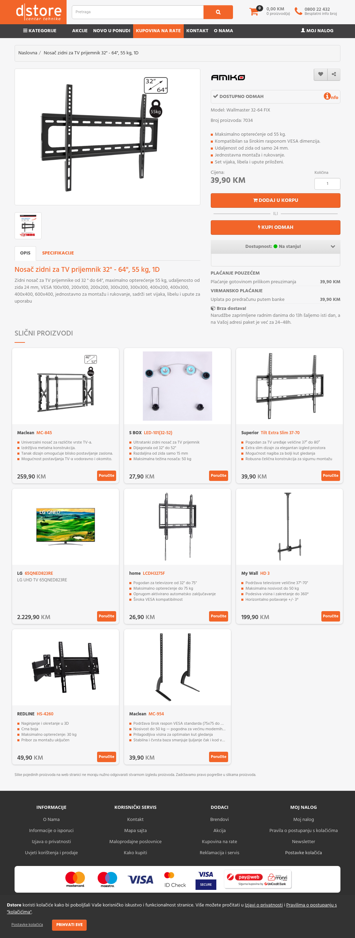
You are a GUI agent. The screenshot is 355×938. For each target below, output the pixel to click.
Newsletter (303, 842)
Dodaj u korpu (275, 200)
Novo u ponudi (111, 31)
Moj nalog (317, 31)
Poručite (106, 475)
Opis (25, 253)
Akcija (219, 831)
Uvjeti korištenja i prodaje (51, 853)
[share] (333, 75)
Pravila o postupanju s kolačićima (303, 831)
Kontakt (198, 31)
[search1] (218, 12)
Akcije (80, 31)
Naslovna (27, 53)
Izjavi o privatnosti (264, 905)
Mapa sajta (135, 831)
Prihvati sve (69, 924)
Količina (321, 172)
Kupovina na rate (158, 31)
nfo (331, 98)
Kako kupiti (135, 853)
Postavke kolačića (27, 924)
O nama (223, 31)
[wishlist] (321, 75)
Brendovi (219, 820)
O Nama (51, 820)
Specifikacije (58, 253)
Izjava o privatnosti (51, 842)
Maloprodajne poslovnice (135, 842)
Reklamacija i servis (219, 853)
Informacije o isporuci (51, 831)
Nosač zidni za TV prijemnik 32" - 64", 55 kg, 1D (91, 53)
